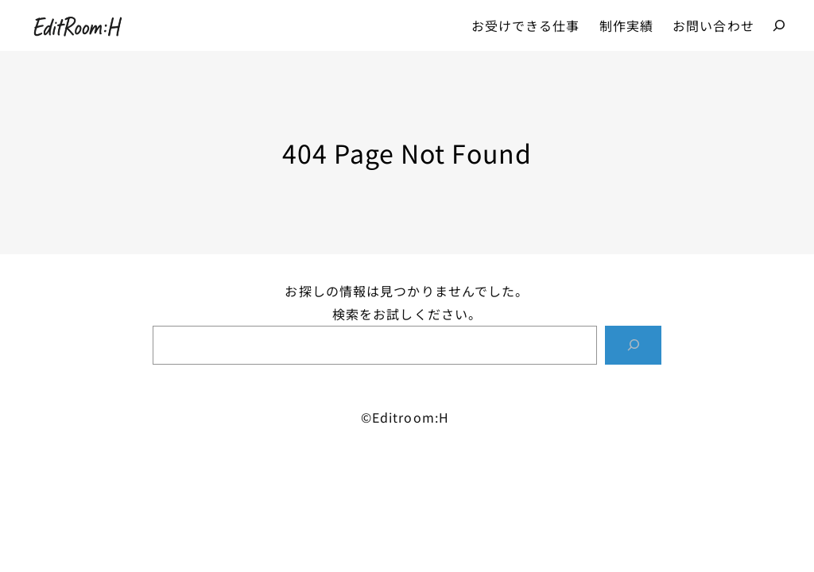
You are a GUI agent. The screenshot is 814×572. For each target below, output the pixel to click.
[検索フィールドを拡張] (779, 25)
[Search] (633, 345)
